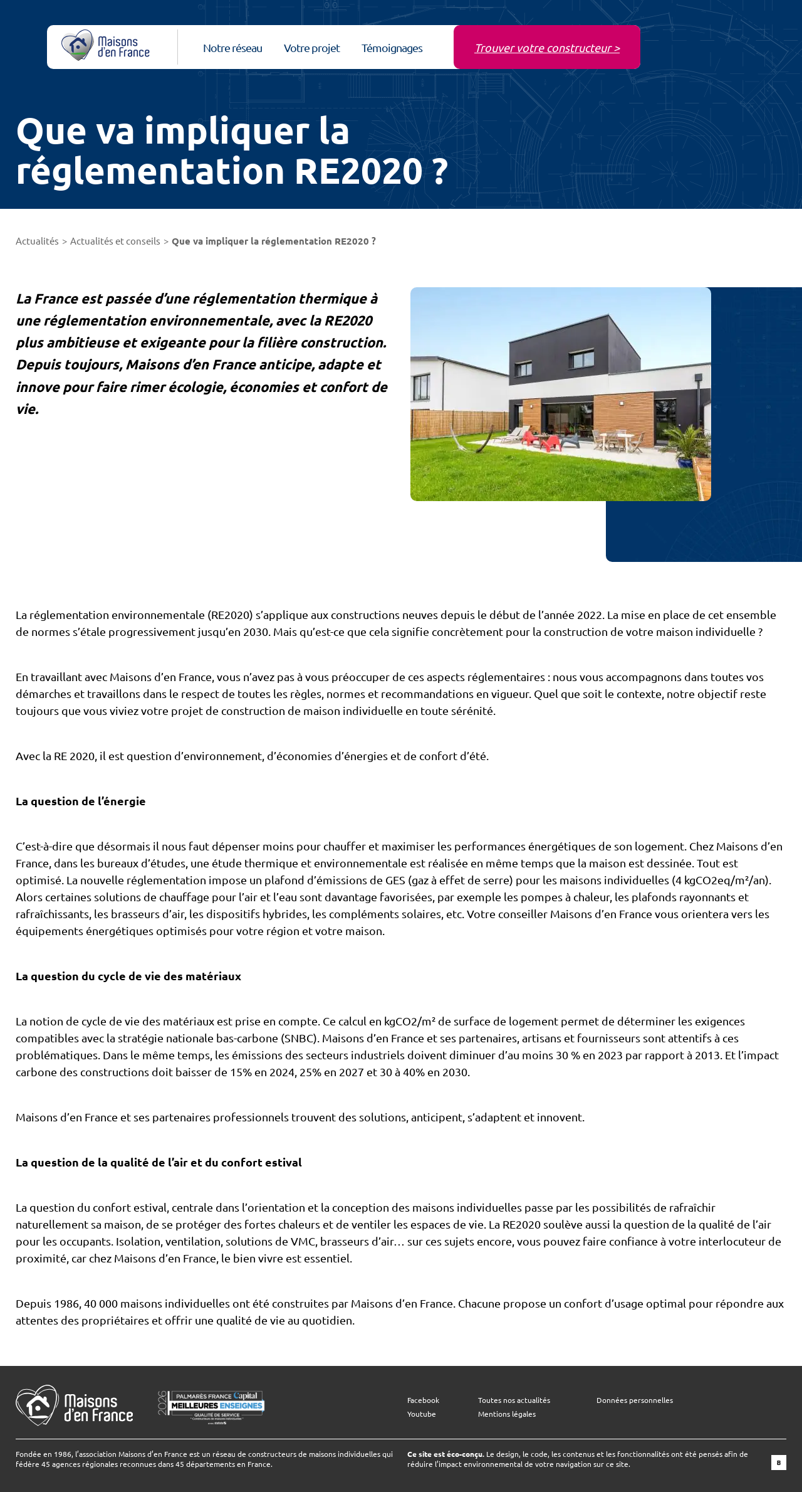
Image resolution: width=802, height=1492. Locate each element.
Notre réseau (232, 47)
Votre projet (312, 47)
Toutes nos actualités (514, 1400)
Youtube (421, 1414)
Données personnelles (634, 1400)
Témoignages (392, 47)
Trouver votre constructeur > (547, 47)
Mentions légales (507, 1414)
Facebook (423, 1400)
